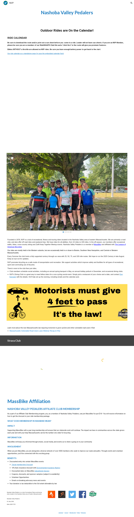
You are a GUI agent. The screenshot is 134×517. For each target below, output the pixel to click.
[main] (67, 12)
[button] (131, 2)
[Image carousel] (67, 192)
